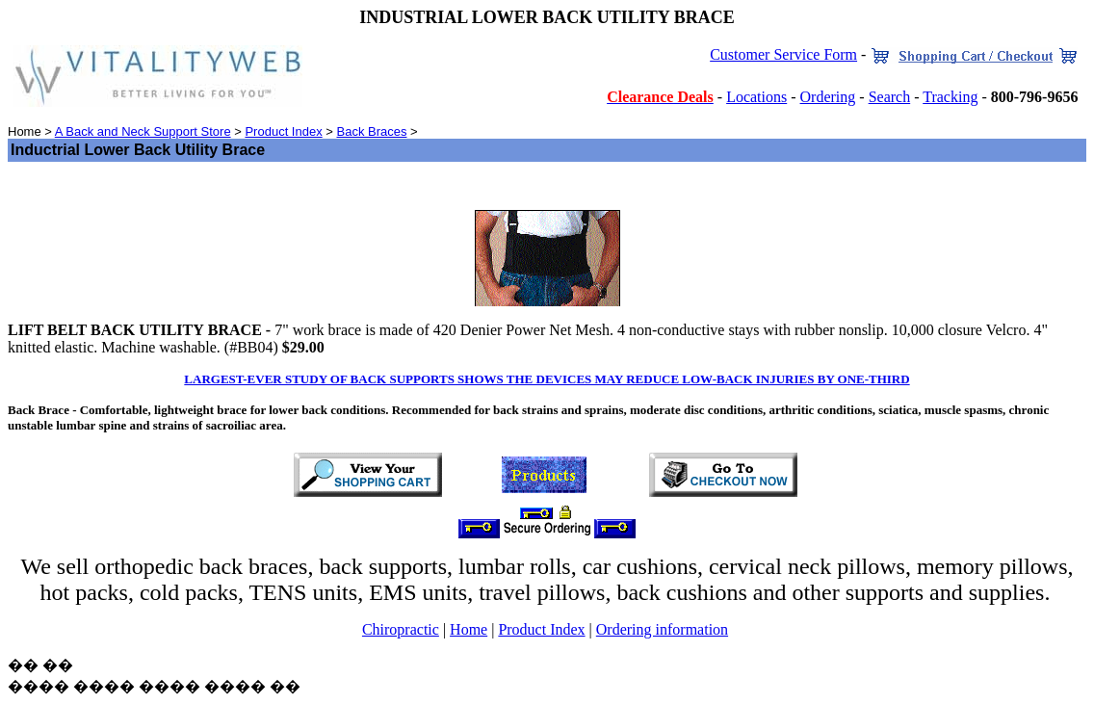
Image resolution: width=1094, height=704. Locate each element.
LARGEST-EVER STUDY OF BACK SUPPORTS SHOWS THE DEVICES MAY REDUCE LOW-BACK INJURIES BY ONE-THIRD (546, 379)
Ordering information (662, 629)
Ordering (828, 97)
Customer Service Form (783, 54)
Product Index (283, 131)
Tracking (950, 97)
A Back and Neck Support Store (143, 131)
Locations (756, 97)
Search (890, 97)
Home (468, 629)
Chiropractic (400, 629)
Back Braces (371, 131)
